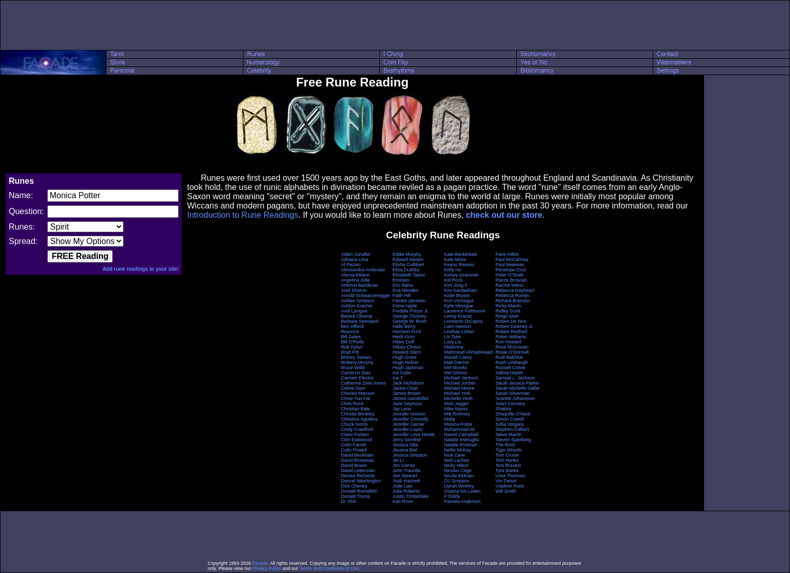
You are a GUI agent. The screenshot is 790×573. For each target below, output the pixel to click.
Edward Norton (408, 259)
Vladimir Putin (510, 486)
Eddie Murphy (407, 254)
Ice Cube (402, 372)
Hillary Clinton (407, 347)
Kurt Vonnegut (458, 300)
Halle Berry (404, 326)
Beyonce (350, 331)
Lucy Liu (453, 341)
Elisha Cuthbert (409, 264)
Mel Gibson (456, 372)
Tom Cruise (507, 455)
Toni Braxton (508, 465)
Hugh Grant (405, 357)
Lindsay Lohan (459, 331)
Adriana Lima (354, 259)
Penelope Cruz (511, 269)
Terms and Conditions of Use (329, 568)
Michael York (457, 393)
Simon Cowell (510, 419)
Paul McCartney (512, 259)
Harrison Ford (407, 331)
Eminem (401, 280)
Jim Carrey (404, 465)
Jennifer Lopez (408, 429)
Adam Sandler (356, 254)
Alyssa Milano (355, 274)
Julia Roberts (406, 491)
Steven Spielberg (513, 439)
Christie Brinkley (358, 413)
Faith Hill (402, 295)
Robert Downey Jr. (515, 326)
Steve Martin (509, 434)
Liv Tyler (452, 336)
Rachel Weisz (510, 285)
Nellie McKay (457, 450)
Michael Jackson (461, 377)
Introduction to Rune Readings (242, 215)
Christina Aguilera (359, 419)
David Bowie (354, 465)
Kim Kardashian (460, 290)
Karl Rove (403, 501)
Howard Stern (407, 352)
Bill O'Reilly (352, 341)
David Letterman (358, 470)
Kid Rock (453, 280)
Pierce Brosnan (512, 280)
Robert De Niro (511, 321)
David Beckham (357, 455)
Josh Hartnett (406, 480)
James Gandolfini (411, 398)
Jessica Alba (405, 444)
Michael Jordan (460, 383)
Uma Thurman (510, 475)
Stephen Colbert (512, 429)
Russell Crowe (510, 367)
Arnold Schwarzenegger (366, 295)
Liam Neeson (457, 326)
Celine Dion (353, 388)
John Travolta (406, 470)
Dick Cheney (354, 486)
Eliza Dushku (406, 269)
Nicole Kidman (459, 475)
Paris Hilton (507, 254)
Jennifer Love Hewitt (414, 434)
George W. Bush (410, 321)
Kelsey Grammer (461, 274)
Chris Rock (352, 403)
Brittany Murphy (357, 362)
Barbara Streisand (360, 321)
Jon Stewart (405, 475)
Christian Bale (355, 408)
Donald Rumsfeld (359, 491)
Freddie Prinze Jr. (411, 311)
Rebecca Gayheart (515, 290)
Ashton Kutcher (357, 305)
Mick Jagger (456, 403)
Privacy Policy (266, 568)
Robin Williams (511, 336)
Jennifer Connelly (411, 419)
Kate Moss (455, 259)
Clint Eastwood (356, 439)
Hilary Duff (403, 341)
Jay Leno (402, 408)
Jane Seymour (408, 403)
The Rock (506, 444)
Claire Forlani (355, 434)
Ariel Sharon (354, 290)
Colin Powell (354, 450)
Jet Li (398, 460)
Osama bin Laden (462, 491)
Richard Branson (513, 300)
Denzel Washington (361, 480)
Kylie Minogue (458, 305)
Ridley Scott (508, 311)
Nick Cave (454, 455)
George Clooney (410, 316)
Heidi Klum (404, 336)
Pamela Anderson (462, 501)
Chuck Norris (354, 424)
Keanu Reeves (459, 264)
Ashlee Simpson (358, 300)
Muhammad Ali (459, 429)
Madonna (454, 347)
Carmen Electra (357, 377)
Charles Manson (358, 393)
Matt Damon (456, 362)
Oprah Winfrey (459, 486)
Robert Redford (512, 331)
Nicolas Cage (458, 470)
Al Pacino (351, 264)
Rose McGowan (512, 347)
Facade (260, 563)
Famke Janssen (409, 300)
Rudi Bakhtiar (509, 357)
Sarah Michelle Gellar (518, 388)
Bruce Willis (353, 367)
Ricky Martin (508, 305)
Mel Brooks (455, 367)
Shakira (504, 408)
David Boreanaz (357, 460)
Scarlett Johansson (515, 398)
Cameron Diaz (356, 372)
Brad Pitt (350, 352)
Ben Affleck (352, 326)
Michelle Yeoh (458, 398)
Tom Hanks (507, 460)
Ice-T (398, 377)
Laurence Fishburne (464, 311)
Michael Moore (459, 388)
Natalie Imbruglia (461, 439)
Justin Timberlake (411, 496)
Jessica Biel (405, 450)
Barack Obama (356, 316)
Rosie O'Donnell (512, 352)
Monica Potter (458, 424)
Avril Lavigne (354, 311)
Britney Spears (356, 357)
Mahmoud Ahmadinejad (468, 352)
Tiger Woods (509, 450)
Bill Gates (351, 336)
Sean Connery (510, 403)
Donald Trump (356, 496)
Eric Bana (403, 285)
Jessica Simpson (410, 455)
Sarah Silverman (513, 393)
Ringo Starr (507, 316)
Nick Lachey (456, 460)
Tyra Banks (507, 470)
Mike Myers (456, 408)
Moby (449, 419)
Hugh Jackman (408, 367)
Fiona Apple (405, 305)
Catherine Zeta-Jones (363, 383)
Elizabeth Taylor (409, 274)
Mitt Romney (457, 413)
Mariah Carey (458, 357)
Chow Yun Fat (355, 398)
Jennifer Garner (409, 424)
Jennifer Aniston (409, 413)
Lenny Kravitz (458, 316)
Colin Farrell (353, 444)
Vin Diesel (506, 480)
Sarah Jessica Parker (518, 383)
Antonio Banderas (359, 285)
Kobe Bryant (457, 295)
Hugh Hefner (406, 362)
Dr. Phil (348, 501)
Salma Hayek (509, 372)
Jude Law (403, 486)
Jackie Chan (405, 388)
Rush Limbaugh (512, 362)
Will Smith (506, 491)
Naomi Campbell (461, 434)
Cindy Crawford (357, 429)
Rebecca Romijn (513, 295)
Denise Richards (358, 475)
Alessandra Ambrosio (363, 269)
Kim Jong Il (455, 285)
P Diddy (452, 496)
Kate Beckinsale (461, 254)
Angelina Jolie (355, 280)
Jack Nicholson (408, 383)
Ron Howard (508, 341)
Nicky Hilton (456, 465)
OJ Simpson (456, 480)
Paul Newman (510, 264)
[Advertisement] (395, 25)
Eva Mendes (405, 290)
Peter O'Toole (509, 274)
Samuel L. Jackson (515, 377)
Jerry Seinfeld (407, 439)
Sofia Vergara (510, 424)
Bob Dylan (352, 347)
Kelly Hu (453, 269)
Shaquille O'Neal (513, 413)
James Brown (407, 393)
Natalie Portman (461, 444)
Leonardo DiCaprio (463, 321)
